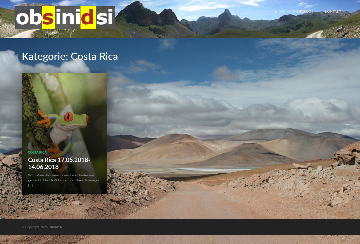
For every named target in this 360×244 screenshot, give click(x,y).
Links (279, 11)
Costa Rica (37, 152)
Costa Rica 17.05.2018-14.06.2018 (59, 163)
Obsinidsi (55, 227)
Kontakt (333, 11)
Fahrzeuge (304, 11)
